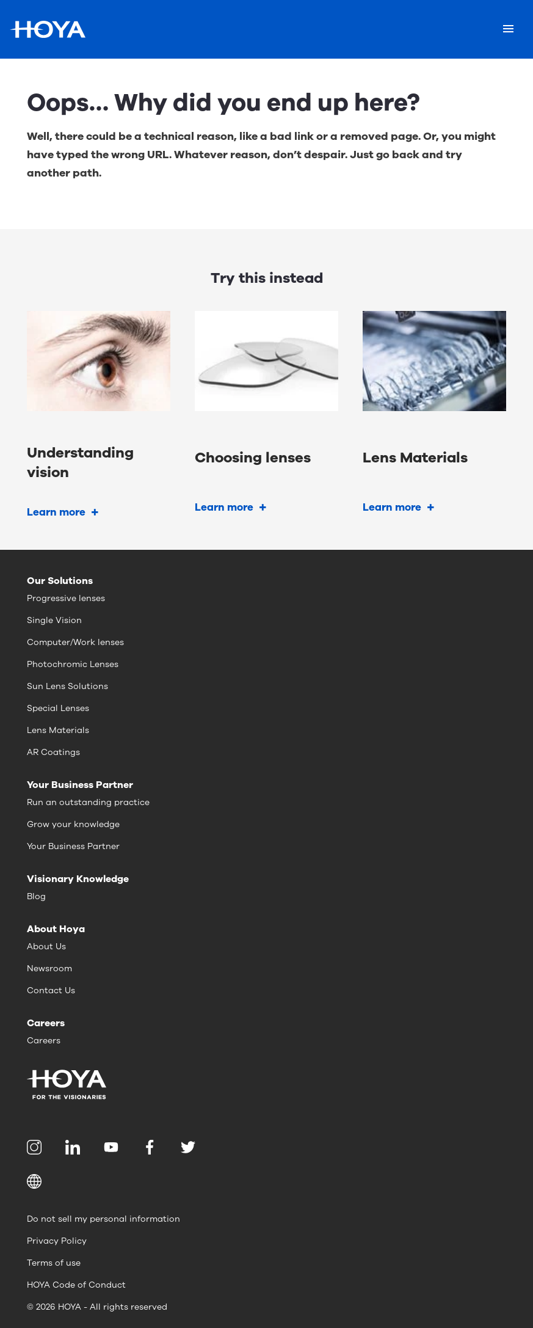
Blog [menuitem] (36, 896)
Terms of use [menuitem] (54, 1263)
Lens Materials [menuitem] (58, 730)
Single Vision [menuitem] (54, 620)
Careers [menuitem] (43, 1040)
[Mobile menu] (508, 29)
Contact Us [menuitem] (51, 990)
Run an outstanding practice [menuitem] (88, 802)
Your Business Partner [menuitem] (73, 846)
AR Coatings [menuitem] (53, 752)
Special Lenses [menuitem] (58, 708)
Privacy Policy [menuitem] (57, 1241)
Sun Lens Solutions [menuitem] (67, 686)
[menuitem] (36, 1147)
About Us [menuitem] (46, 946)
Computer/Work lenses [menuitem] (75, 642)
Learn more (56, 512)
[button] (266, 1181)
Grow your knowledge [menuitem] (73, 824)
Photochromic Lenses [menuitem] (72, 664)
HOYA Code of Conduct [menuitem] (76, 1285)
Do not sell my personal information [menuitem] (103, 1219)
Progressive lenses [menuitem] (66, 598)
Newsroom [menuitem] (49, 968)
